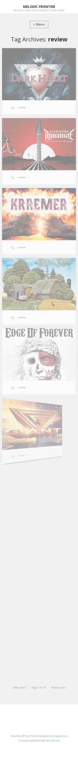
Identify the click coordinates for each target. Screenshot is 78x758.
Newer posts (58, 687)
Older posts (19, 687)
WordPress (52, 740)
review (22, 107)
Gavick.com (61, 736)
